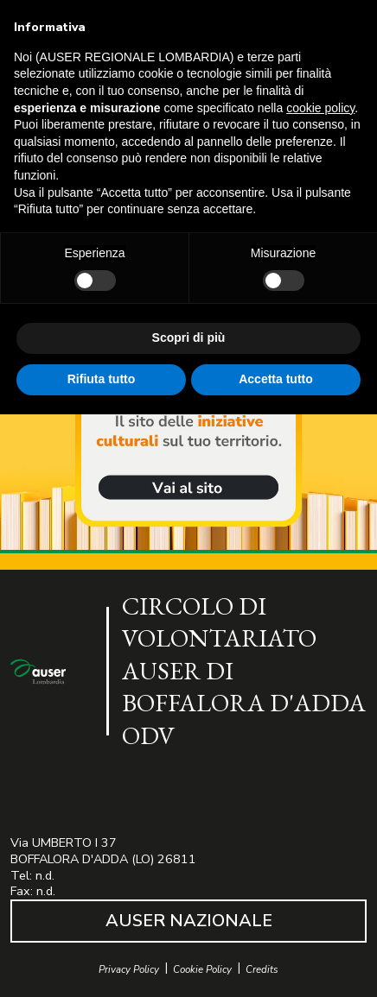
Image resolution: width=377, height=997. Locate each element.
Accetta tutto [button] (276, 379)
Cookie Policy (202, 969)
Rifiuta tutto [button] (101, 379)
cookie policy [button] (320, 108)
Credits (262, 969)
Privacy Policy (129, 969)
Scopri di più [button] (189, 337)
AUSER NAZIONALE (188, 920)
